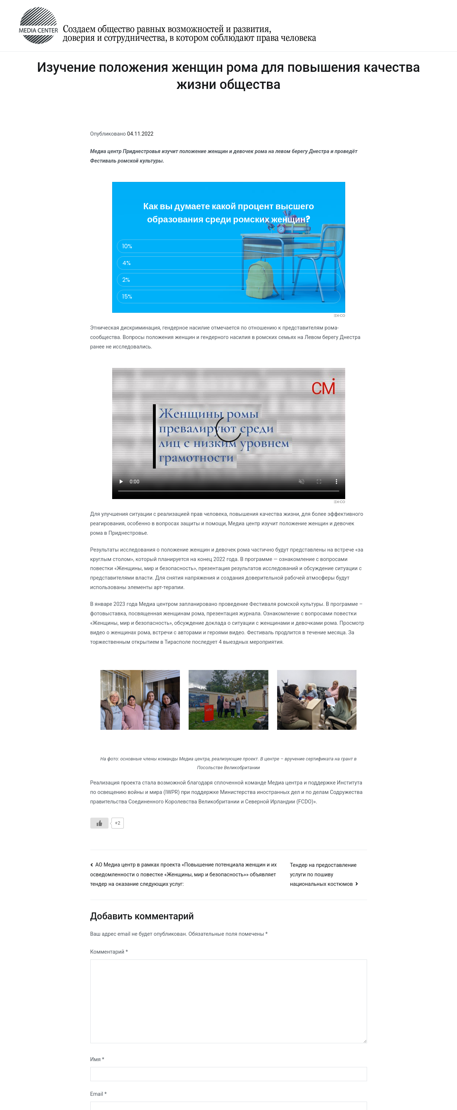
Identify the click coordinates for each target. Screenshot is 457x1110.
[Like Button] (99, 823)
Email (98, 1094)
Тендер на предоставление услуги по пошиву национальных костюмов (323, 874)
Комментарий (109, 952)
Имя (97, 1059)
